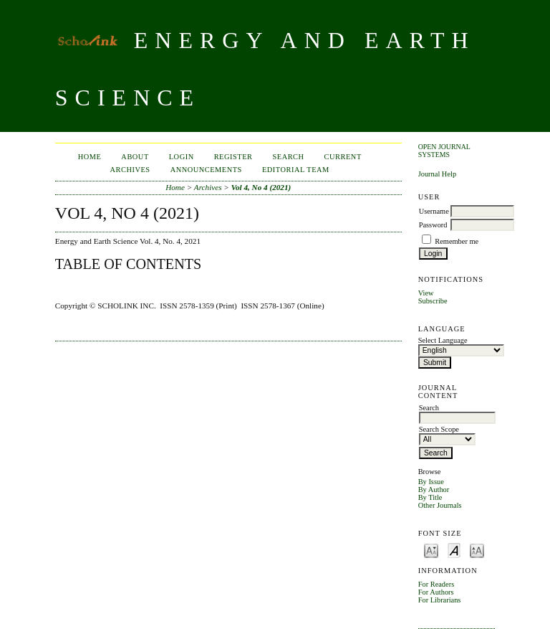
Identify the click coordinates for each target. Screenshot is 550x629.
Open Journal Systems (444, 151)
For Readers (436, 584)
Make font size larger (477, 549)
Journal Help (437, 174)
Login (181, 157)
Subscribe (433, 301)
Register (233, 157)
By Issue (431, 482)
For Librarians (439, 600)
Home (90, 157)
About (134, 157)
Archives (130, 170)
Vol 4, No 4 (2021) (261, 187)
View (426, 293)
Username (434, 211)
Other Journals (440, 505)
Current (343, 157)
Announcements (206, 170)
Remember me (456, 241)
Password (433, 225)
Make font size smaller (431, 549)
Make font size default (454, 549)
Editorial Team (295, 170)
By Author (434, 489)
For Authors (436, 592)
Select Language (443, 340)
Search (288, 157)
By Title (430, 497)
